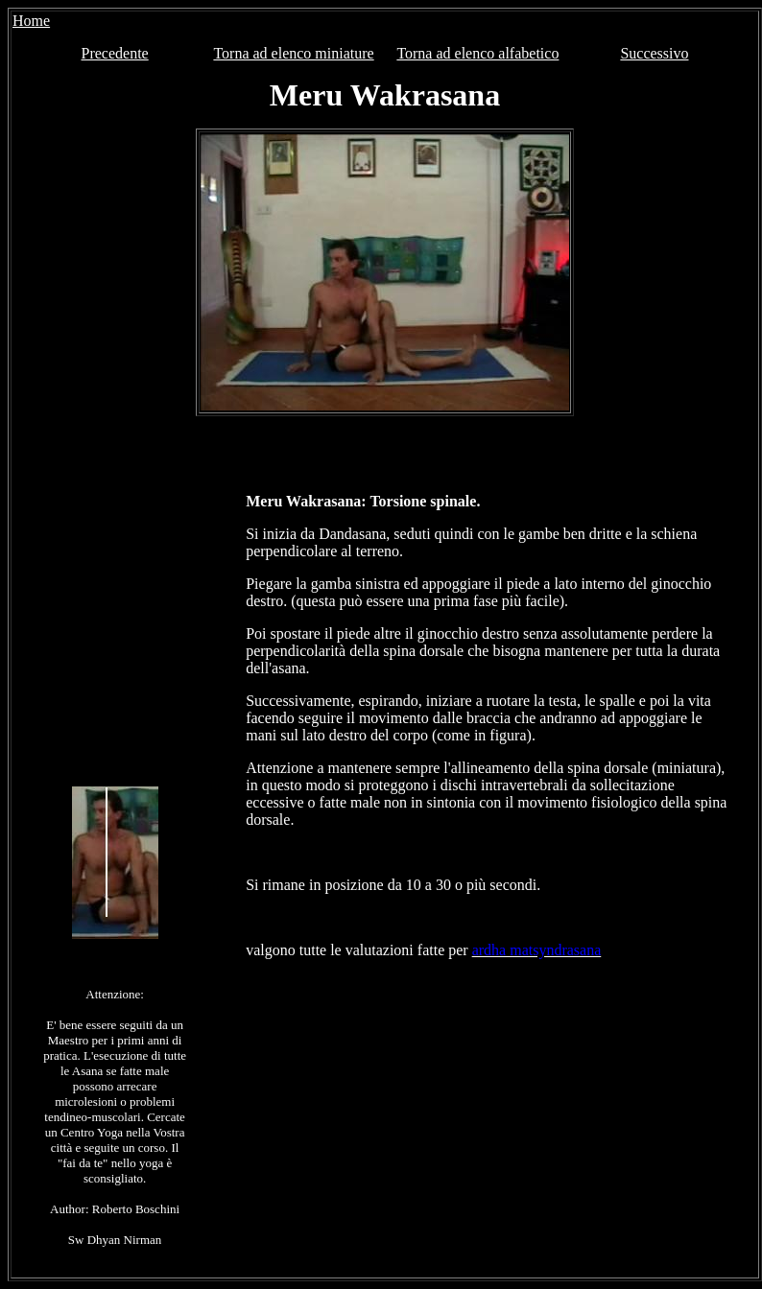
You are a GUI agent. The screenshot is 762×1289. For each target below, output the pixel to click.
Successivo (654, 53)
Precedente (115, 53)
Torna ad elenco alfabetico (477, 53)
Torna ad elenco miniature (293, 53)
